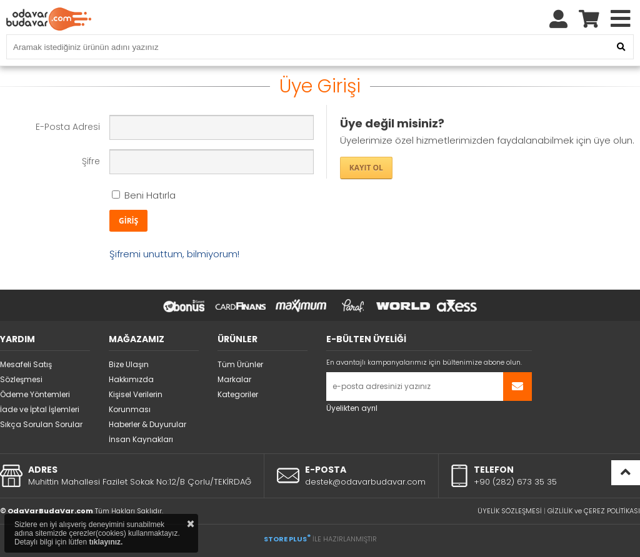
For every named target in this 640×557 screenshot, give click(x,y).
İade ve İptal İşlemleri (39, 409)
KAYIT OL (366, 167)
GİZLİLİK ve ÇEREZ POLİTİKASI (594, 511)
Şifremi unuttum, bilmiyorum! (174, 253)
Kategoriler (238, 394)
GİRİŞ (128, 220)
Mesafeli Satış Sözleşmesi (26, 372)
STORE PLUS (287, 539)
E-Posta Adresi (68, 127)
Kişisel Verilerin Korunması (135, 402)
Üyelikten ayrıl (352, 408)
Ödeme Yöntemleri (35, 394)
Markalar (234, 379)
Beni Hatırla (144, 195)
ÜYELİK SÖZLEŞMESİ (510, 511)
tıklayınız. (105, 542)
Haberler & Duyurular (147, 424)
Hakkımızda (131, 379)
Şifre (91, 161)
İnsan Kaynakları (141, 439)
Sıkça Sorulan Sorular (41, 424)
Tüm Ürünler (240, 364)
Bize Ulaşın (129, 364)
